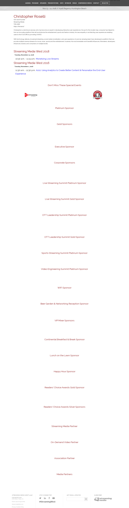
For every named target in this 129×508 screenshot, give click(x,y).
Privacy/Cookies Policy (18, 507)
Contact (96, 3)
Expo (61, 3)
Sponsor (68, 3)
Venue (74, 3)
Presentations (53, 3)
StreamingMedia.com (17, 504)
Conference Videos (85, 3)
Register (105, 3)
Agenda (28, 3)
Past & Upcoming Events (18, 501)
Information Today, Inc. (18, 499)
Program (35, 3)
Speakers (43, 3)
